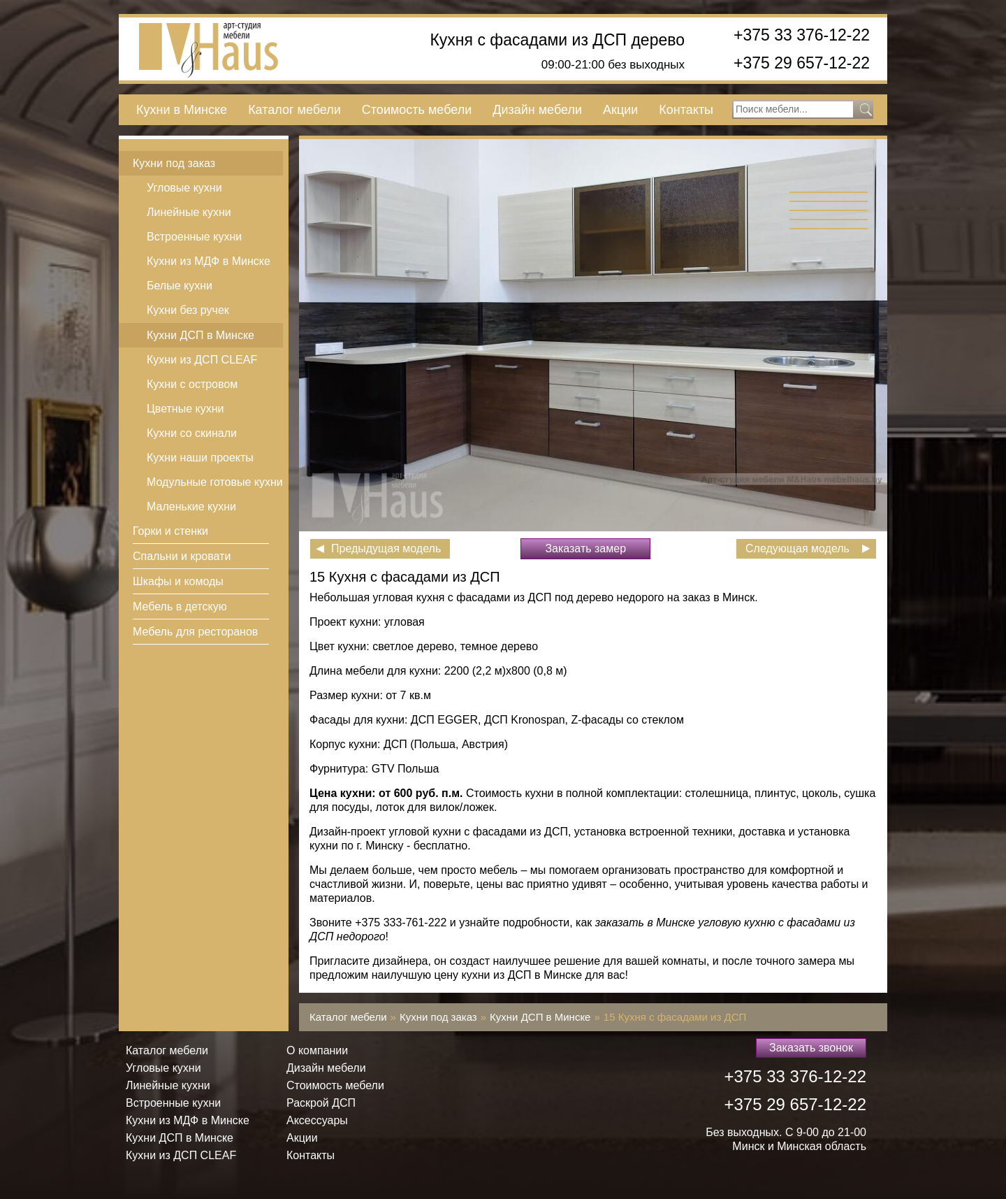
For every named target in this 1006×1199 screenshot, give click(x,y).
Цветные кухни (185, 409)
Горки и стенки (170, 531)
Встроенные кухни (194, 237)
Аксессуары (317, 1120)
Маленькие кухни (191, 506)
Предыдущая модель (386, 548)
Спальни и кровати (182, 556)
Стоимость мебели (417, 110)
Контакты (686, 110)
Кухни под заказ (174, 163)
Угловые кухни (184, 188)
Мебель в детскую (180, 606)
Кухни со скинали (192, 433)
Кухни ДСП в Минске (200, 335)
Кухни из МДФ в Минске (208, 261)
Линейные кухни (189, 212)
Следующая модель (797, 548)
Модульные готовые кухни (215, 482)
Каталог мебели (294, 110)
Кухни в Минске (181, 110)
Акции (620, 110)
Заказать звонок (811, 1048)
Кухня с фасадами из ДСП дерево (557, 40)
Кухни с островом (192, 384)
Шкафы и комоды (178, 581)
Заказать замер (585, 548)
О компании (317, 1050)
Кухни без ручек (188, 310)
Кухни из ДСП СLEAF (202, 360)
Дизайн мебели (537, 110)
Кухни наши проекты (200, 458)
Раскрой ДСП (321, 1103)
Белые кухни (179, 286)
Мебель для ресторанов (195, 632)
